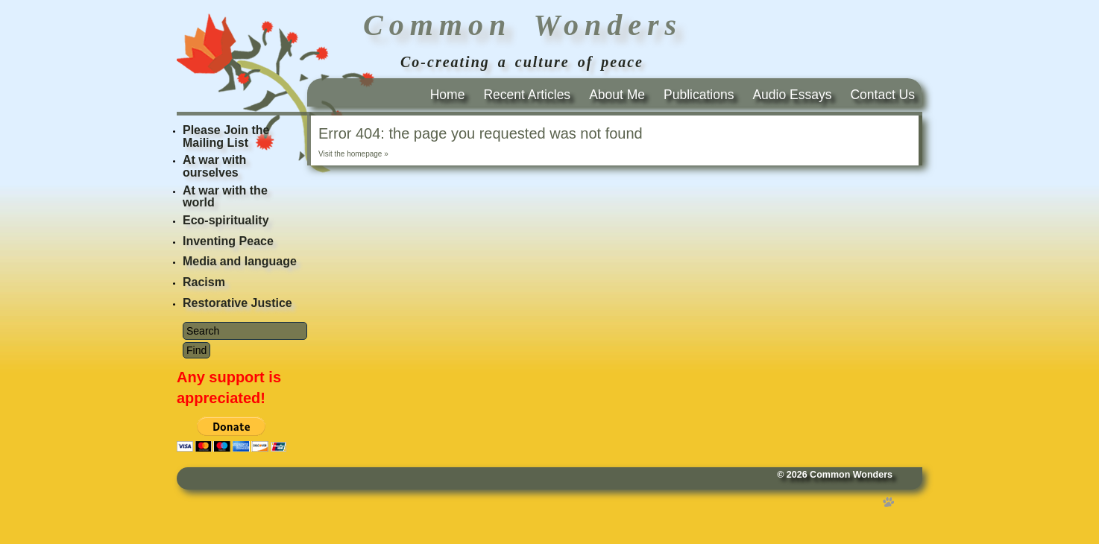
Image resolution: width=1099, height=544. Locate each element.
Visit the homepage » (353, 154)
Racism (204, 282)
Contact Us (882, 94)
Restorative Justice (237, 303)
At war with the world (225, 196)
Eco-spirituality (226, 220)
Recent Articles (526, 94)
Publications (699, 94)
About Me (617, 94)
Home (447, 94)
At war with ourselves (214, 166)
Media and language (240, 261)
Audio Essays (791, 94)
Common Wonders (851, 474)
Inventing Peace (228, 241)
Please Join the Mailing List (226, 136)
